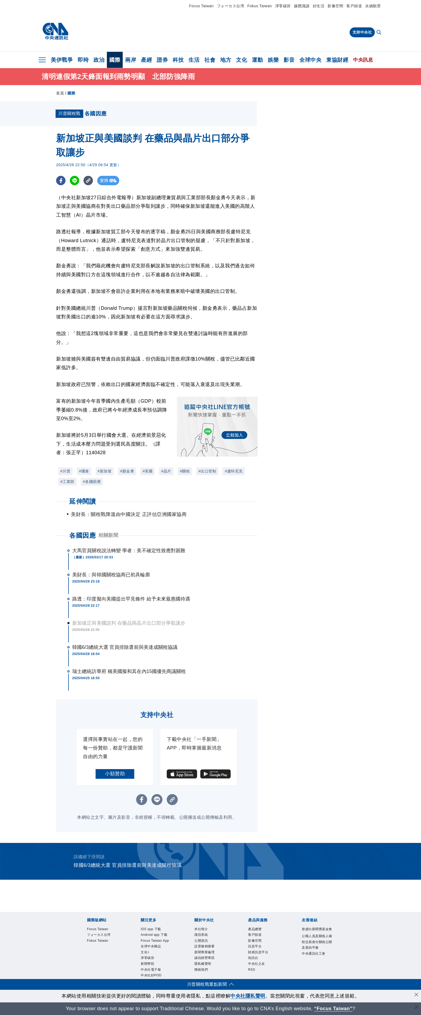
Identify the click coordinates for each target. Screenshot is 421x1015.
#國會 (84, 471)
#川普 (65, 471)
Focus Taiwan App (155, 954)
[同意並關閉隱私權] (416, 995)
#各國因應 (92, 481)
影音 (289, 60)
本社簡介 (203, 929)
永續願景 (373, 6)
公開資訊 (203, 943)
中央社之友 (260, 972)
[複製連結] (88, 180)
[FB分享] (61, 180)
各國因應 (82, 535)
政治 (98, 60)
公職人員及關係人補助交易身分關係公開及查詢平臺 (316, 954)
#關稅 (185, 471)
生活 (193, 60)
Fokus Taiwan (259, 6)
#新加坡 (105, 471)
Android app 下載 (154, 940)
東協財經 (337, 60)
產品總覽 (257, 929)
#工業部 (67, 481)
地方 (225, 60)
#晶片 (166, 471)
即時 (83, 60)
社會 (209, 60)
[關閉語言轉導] (416, 1008)
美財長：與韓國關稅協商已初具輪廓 (111, 574)
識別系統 (203, 936)
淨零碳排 (283, 6)
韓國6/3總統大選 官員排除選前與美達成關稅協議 (124, 647)
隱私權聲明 (206, 972)
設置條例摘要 (208, 951)
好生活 (319, 6)
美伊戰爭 (62, 60)
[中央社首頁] (55, 31)
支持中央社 (362, 32)
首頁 (60, 93)
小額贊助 (115, 773)
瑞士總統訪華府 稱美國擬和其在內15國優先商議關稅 (129, 671)
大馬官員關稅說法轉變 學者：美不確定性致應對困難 (128, 550)
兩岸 (130, 60)
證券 (162, 60)
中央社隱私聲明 (247, 996)
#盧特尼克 (233, 471)
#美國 (148, 471)
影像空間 (335, 6)
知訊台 (255, 964)
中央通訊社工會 (316, 976)
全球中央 (310, 60)
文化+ (147, 972)
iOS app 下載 (155, 929)
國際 (114, 60)
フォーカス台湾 (230, 6)
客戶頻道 (354, 6)
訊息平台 (257, 951)
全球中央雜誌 (155, 964)
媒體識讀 (302, 6)
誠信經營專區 (208, 964)
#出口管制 (207, 471)
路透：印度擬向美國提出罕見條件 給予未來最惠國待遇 (131, 599)
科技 (178, 60)
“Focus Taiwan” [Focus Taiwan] (333, 1008)
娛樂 (273, 60)
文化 (241, 60)
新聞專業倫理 (208, 958)
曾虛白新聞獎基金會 (316, 933)
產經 (146, 60)
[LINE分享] (74, 180)
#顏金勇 (127, 471)
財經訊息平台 (262, 958)
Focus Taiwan (201, 6)
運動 (257, 60)
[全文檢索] (379, 33)
